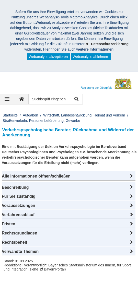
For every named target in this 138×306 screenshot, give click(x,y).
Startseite (10, 115)
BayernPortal (54, 269)
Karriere (69, 293)
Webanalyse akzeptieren (48, 57)
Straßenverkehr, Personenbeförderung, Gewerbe (41, 121)
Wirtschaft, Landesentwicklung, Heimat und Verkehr (84, 115)
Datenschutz (45, 293)
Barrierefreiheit (96, 293)
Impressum (17, 293)
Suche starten (76, 99)
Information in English (26, 298)
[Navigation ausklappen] (7, 99)
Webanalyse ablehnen (90, 57)
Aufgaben (30, 115)
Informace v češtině (76, 298)
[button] (68, 176)
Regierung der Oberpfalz (31, 287)
